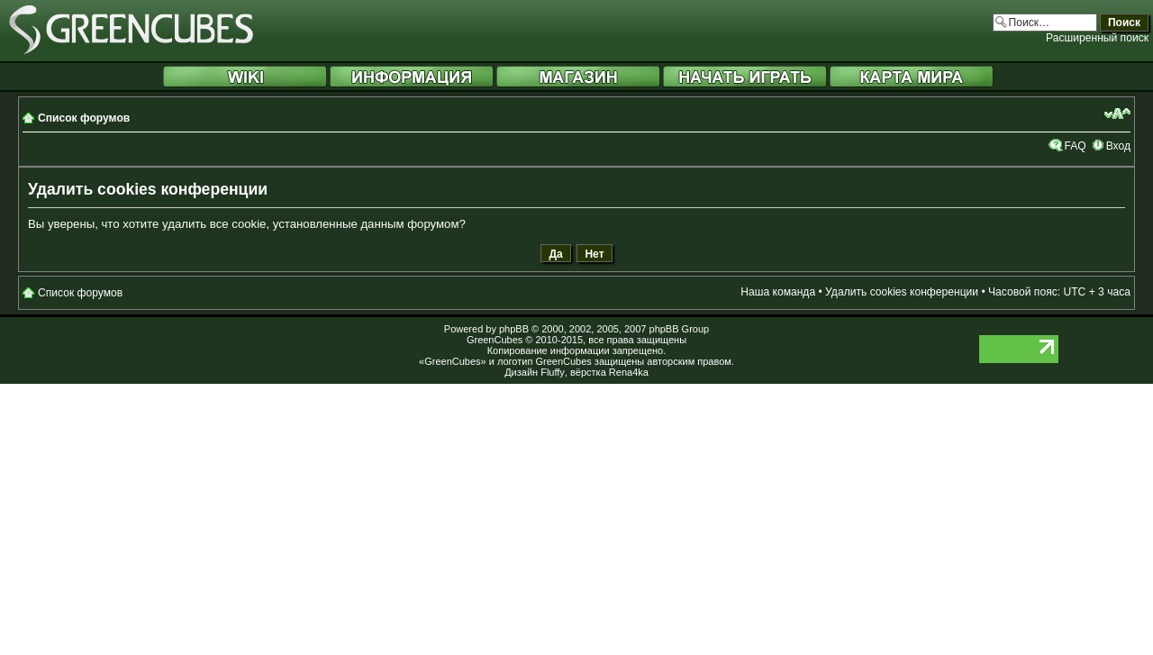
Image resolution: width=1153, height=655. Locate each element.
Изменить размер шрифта (1117, 113)
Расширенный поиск (1097, 38)
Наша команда (777, 292)
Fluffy (552, 372)
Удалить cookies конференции (901, 292)
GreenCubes (494, 339)
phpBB (514, 328)
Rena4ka (629, 372)
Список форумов (84, 118)
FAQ (1074, 146)
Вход (1118, 146)
